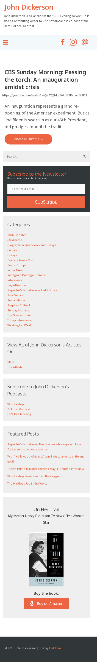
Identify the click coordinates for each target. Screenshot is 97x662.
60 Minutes (14, 240)
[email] (46, 189)
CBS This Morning (19, 414)
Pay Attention (16, 285)
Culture (12, 250)
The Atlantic (15, 367)
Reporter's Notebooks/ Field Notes (32, 290)
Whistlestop (15, 404)
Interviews (14, 280)
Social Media (16, 300)
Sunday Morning (18, 310)
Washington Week (19, 325)
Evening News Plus (20, 260)
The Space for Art (19, 315)
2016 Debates (17, 235)
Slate (10, 362)
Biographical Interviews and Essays (31, 245)
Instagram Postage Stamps (26, 275)
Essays (12, 255)
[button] (46, 202)
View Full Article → (28, 139)
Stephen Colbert (18, 305)
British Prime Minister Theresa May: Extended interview (45, 469)
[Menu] (5, 43)
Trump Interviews (19, 320)
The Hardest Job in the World (27, 483)
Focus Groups (17, 265)
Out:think (55, 648)
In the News (15, 270)
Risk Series (15, 295)
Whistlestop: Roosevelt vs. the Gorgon (34, 476)
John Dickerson (29, 7)
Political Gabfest (18, 409)
